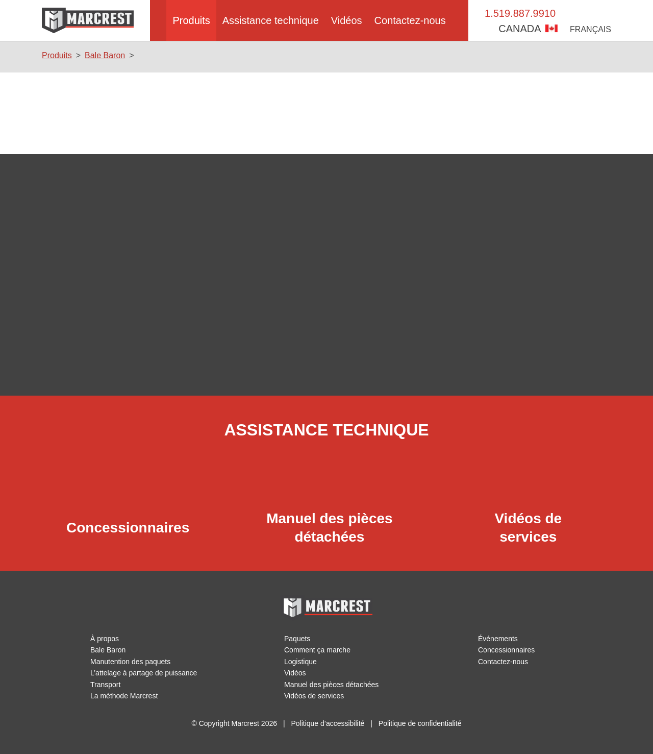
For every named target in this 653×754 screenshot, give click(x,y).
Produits (188, 20)
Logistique (300, 662)
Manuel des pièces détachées (332, 684)
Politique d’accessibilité (327, 723)
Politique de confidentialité (420, 723)
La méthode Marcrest (125, 696)
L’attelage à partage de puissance (144, 673)
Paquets (297, 639)
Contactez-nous (415, 20)
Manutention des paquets (131, 662)
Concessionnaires (506, 650)
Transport (106, 684)
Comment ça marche (318, 650)
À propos (104, 639)
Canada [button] (532, 28)
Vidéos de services (314, 696)
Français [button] (592, 29)
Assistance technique (270, 20)
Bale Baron (104, 55)
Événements (498, 639)
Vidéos (349, 20)
